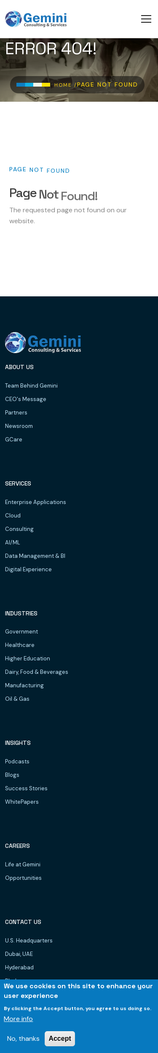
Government (21, 631)
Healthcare (20, 645)
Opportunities (23, 877)
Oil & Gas (17, 698)
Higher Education (27, 658)
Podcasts (17, 761)
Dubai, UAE (19, 954)
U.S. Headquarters (29, 940)
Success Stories (26, 788)
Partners (16, 412)
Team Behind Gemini (31, 385)
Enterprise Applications (35, 502)
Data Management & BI (35, 555)
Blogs (12, 775)
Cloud (13, 515)
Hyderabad (19, 967)
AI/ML (12, 542)
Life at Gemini (22, 864)
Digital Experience (28, 569)
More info (18, 1018)
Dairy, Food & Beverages (36, 672)
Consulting (19, 529)
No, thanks (23, 1038)
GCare (13, 439)
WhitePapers (22, 801)
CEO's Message (25, 399)
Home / (65, 85)
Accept (59, 1038)
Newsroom (19, 426)
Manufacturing (24, 685)
